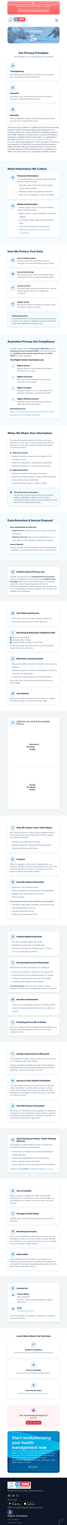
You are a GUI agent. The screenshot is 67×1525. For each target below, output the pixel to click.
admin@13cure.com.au (44, 1132)
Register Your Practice (14, 1486)
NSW (9, 1521)
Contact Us (11, 1499)
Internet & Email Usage (33, 710)
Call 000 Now (33, 1386)
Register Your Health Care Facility (18, 1492)
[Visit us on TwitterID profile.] (13, 1458)
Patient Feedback (13, 1482)
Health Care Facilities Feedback (17, 1495)
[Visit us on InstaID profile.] (17, 1458)
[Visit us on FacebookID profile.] (9, 1458)
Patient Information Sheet (15, 1505)
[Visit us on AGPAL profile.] (10, 1475)
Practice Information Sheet (16, 1508)
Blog (8, 1518)
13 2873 (25, 1132)
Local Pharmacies (13, 1512)
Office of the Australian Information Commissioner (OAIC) (32, 375)
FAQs (9, 1515)
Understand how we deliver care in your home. (33, 1356)
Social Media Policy (31, 750)
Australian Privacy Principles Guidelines (25, 378)
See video (33, 1430)
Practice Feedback (13, 1489)
